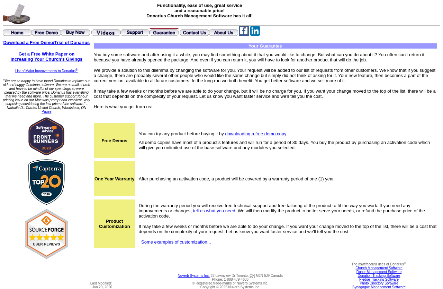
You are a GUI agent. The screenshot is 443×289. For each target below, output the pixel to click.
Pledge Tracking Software (379, 279)
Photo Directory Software (379, 283)
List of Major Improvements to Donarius (46, 71)
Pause (46, 111)
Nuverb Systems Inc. (194, 276)
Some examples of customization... (176, 242)
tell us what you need (214, 210)
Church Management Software (379, 268)
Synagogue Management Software (379, 287)
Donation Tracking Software (379, 276)
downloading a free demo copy (255, 133)
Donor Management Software (379, 272)
